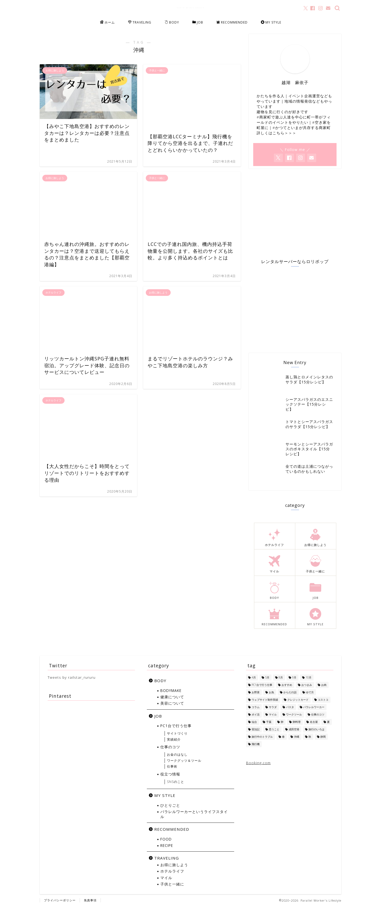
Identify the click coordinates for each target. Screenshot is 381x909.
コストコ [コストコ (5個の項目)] (323, 702)
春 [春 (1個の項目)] (283, 739)
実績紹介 (174, 742)
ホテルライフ (172, 873)
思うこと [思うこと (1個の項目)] (274, 732)
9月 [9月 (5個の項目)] (294, 680)
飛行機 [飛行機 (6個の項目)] (256, 747)
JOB (197, 22)
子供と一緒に (172, 886)
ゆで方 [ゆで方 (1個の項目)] (310, 695)
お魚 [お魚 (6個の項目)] (271, 695)
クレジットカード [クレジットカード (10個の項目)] (298, 702)
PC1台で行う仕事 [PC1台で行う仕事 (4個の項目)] (262, 688)
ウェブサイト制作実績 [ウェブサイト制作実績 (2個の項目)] (265, 702)
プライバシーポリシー (60, 903)
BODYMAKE (171, 693)
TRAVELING (139, 22)
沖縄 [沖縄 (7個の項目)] (296, 739)
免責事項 (90, 903)
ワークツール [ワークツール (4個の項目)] (294, 717)
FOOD (166, 841)
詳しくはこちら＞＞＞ (276, 134)
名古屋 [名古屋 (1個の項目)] (314, 725)
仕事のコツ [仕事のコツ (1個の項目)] (317, 717)
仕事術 (172, 769)
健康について (172, 699)
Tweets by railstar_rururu (72, 680)
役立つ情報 (170, 776)
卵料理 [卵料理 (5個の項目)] (297, 725)
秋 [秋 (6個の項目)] (310, 739)
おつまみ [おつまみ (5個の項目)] (306, 688)
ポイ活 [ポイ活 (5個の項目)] (256, 717)
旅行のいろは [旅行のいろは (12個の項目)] (316, 732)
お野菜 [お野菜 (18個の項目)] (256, 695)
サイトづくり (177, 736)
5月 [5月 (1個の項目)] (267, 680)
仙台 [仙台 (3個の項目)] (254, 725)
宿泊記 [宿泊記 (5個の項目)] (256, 732)
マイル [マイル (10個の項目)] (273, 717)
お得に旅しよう (174, 867)
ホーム (107, 22)
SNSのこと (175, 784)
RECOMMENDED (232, 22)
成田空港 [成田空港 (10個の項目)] (294, 732)
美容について (172, 706)
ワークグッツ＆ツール (184, 763)
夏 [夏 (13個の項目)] (328, 725)
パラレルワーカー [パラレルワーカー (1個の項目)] (313, 710)
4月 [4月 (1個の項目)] (254, 680)
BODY (172, 22)
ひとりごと (170, 808)
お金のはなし (177, 757)
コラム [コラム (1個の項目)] (256, 710)
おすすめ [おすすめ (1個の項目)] (287, 688)
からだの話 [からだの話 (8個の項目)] (290, 695)
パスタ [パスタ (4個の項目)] (290, 710)
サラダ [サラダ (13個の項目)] (273, 710)
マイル (166, 880)
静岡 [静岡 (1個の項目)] (323, 739)
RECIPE (166, 848)
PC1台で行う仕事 (176, 728)
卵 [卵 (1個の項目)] (282, 725)
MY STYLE (271, 22)
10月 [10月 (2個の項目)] (308, 680)
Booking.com (258, 765)
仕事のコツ (170, 749)
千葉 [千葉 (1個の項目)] (268, 725)
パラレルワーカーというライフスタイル (194, 817)
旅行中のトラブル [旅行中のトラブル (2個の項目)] (262, 739)
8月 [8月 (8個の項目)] (281, 680)
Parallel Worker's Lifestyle (190, 7)
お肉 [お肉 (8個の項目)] (323, 688)
